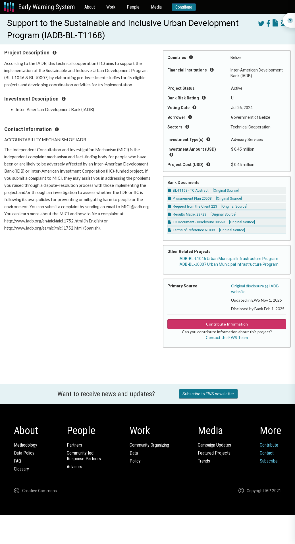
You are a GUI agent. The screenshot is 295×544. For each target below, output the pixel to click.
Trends (204, 461)
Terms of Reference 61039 (191, 230)
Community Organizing (149, 445)
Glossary (21, 469)
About (89, 7)
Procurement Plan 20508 (190, 199)
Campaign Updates (214, 445)
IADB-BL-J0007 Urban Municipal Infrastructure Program (229, 264)
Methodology (25, 445)
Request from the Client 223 (192, 206)
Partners (74, 445)
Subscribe (269, 461)
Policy (135, 461)
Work (110, 7)
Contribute (183, 7)
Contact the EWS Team (227, 337)
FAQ (17, 461)
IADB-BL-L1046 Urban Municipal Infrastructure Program (228, 258)
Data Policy (24, 453)
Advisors (74, 466)
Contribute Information (227, 324)
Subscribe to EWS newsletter (208, 394)
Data (134, 453)
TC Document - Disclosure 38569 (196, 222)
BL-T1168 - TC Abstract (188, 191)
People (133, 7)
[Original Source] (226, 191)
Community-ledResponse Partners (84, 455)
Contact (267, 453)
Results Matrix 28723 (187, 214)
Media (156, 7)
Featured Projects (214, 453)
